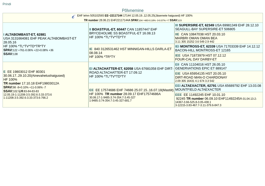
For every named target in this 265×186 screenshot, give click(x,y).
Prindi (7, 4)
